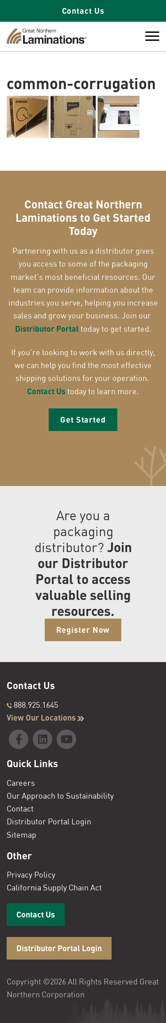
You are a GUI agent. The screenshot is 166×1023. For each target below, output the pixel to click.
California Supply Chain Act (54, 887)
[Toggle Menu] (152, 36)
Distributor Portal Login (49, 821)
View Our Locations (45, 717)
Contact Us (83, 11)
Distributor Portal (47, 328)
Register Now (83, 630)
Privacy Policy (31, 874)
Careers (21, 783)
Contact (20, 808)
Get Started (83, 419)
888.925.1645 (32, 704)
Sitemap (21, 834)
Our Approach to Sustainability (60, 795)
